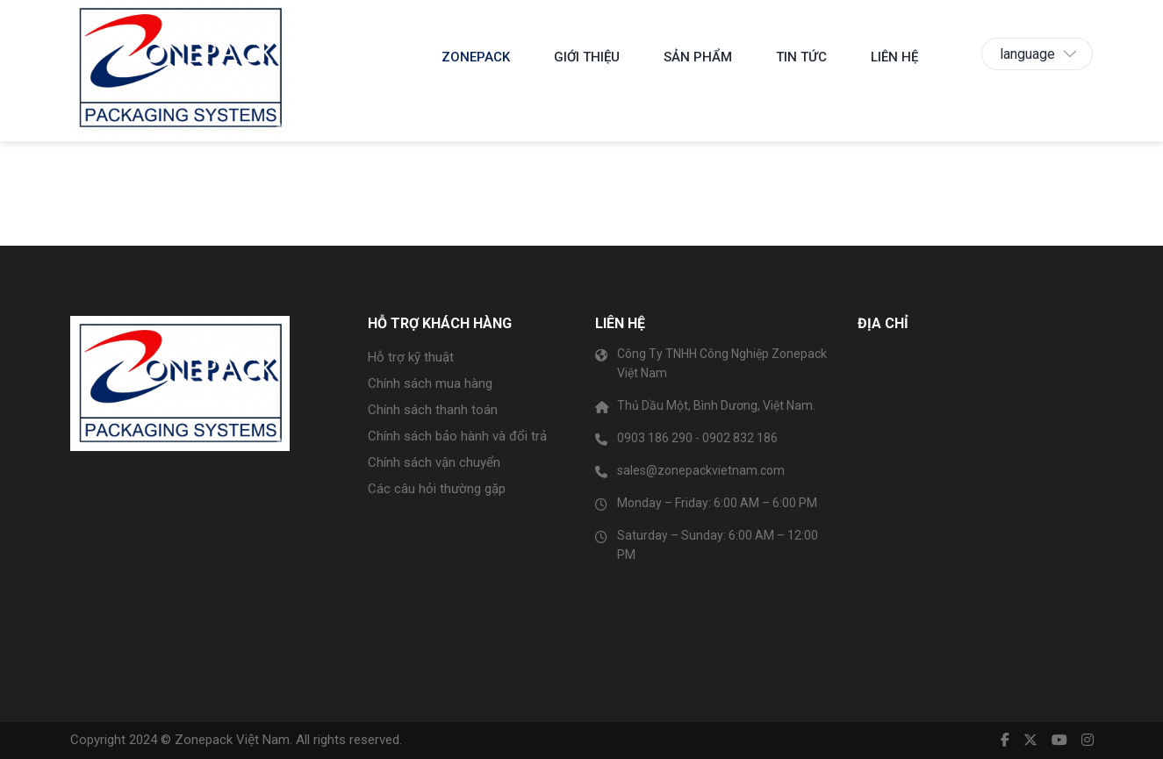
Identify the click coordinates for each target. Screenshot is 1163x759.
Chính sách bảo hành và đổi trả (457, 436)
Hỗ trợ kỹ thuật (411, 357)
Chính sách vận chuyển (434, 462)
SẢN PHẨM (698, 57)
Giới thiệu (587, 57)
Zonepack (476, 57)
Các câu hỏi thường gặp (437, 489)
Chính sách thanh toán (433, 410)
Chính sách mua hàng (430, 383)
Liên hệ (894, 57)
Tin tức (801, 57)
